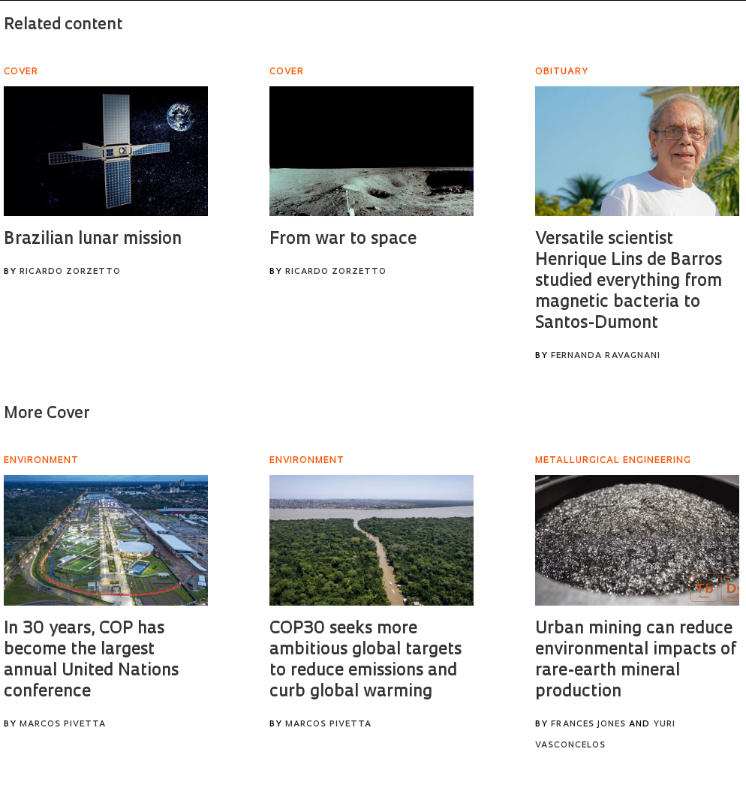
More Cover (47, 414)
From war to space (343, 239)
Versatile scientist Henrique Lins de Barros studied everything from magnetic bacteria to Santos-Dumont (628, 281)
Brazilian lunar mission (93, 239)
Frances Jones (588, 724)
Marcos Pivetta (63, 724)
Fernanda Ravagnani (605, 356)
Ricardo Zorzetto (70, 272)
